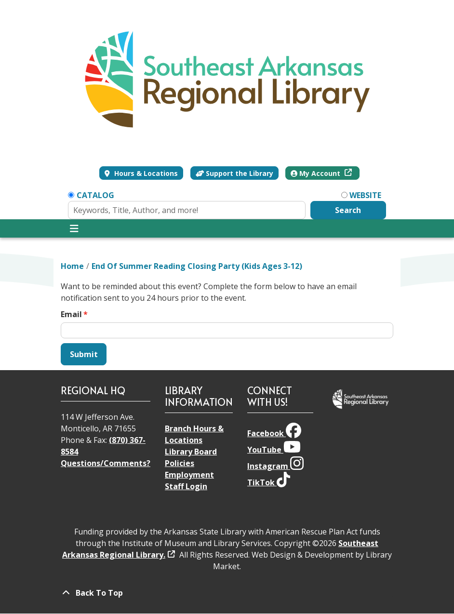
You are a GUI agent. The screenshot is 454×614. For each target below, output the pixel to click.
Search (348, 210)
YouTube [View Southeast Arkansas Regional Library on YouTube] (274, 449)
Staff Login (186, 486)
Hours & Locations (145, 173)
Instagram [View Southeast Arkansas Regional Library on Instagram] (275, 466)
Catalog (95, 195)
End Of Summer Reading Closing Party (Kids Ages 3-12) (197, 266)
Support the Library (235, 173)
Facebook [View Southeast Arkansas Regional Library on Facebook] (274, 433)
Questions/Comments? (105, 463)
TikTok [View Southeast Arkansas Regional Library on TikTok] (268, 482)
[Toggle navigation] (74, 228)
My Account (316, 173)
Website (365, 195)
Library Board (191, 451)
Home (72, 266)
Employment (189, 474)
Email (71, 314)
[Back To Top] (227, 593)
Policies (179, 463)
